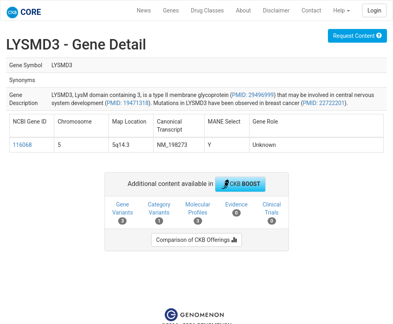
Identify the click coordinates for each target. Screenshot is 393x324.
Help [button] (341, 10)
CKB (240, 184)
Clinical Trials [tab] (271, 213)
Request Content (357, 36)
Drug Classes (207, 10)
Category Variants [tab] (159, 213)
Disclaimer (276, 10)
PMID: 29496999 (253, 95)
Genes (171, 10)
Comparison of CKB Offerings (196, 240)
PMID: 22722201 (323, 103)
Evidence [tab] (236, 209)
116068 (22, 145)
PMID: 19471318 (128, 103)
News (144, 10)
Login (374, 10)
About (243, 10)
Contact (311, 10)
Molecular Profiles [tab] (197, 213)
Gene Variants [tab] (122, 213)
